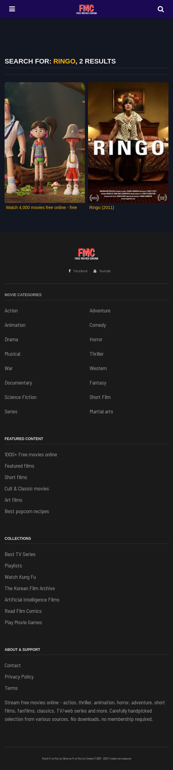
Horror (96, 339)
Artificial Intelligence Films (32, 599)
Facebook (78, 271)
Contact (13, 665)
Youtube (102, 271)
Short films (16, 477)
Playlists (13, 565)
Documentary (18, 382)
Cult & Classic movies (27, 488)
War (9, 368)
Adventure (100, 310)
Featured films (19, 465)
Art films (13, 499)
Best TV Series (20, 554)
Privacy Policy (19, 676)
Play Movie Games (23, 622)
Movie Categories (23, 295)
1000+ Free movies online (31, 454)
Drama (11, 339)
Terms (11, 687)
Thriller (97, 353)
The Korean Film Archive (30, 588)
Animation (15, 324)
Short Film (100, 396)
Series (11, 411)
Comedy (98, 324)
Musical (12, 353)
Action (11, 310)
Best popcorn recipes (27, 511)
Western (98, 368)
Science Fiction (21, 396)
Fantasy (98, 382)
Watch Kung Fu (20, 576)
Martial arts (101, 411)
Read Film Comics (23, 610)
